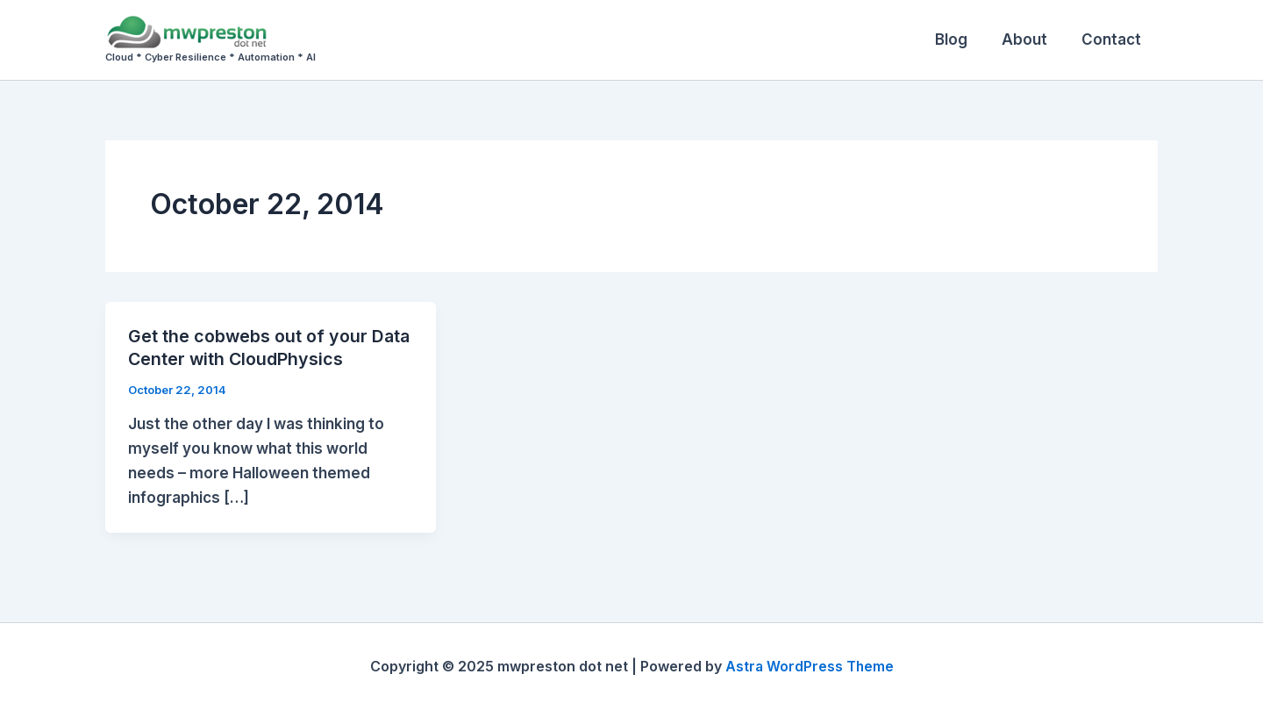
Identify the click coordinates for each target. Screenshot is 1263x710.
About (1030, 39)
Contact (1113, 39)
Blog (961, 39)
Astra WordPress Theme (809, 666)
